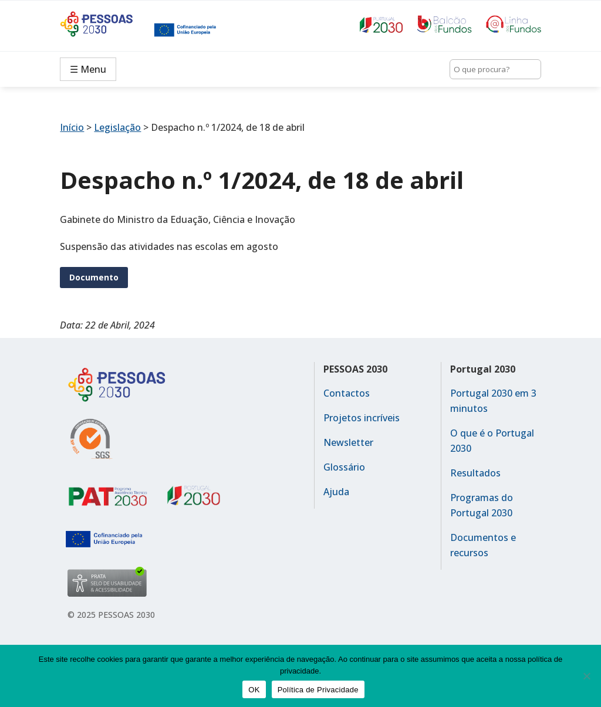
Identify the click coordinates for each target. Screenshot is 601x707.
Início (72, 127)
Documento (94, 277)
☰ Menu (88, 69)
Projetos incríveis (361, 417)
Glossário (344, 467)
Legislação (117, 127)
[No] (586, 676)
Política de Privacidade (318, 689)
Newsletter (348, 442)
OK (253, 689)
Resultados (475, 472)
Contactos (346, 393)
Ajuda (336, 491)
